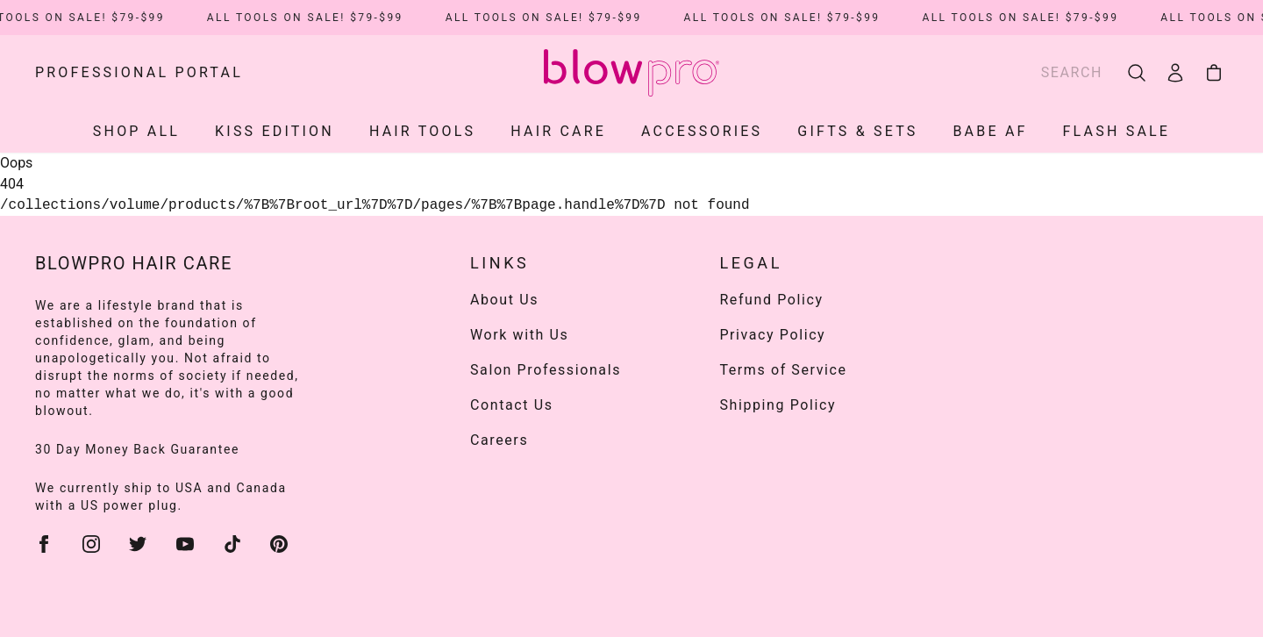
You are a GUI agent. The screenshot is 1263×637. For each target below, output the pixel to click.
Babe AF (990, 131)
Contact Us (511, 405)
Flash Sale (1117, 131)
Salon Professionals (545, 369)
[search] (1137, 73)
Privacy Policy (772, 334)
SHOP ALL (136, 131)
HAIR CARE (558, 131)
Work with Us (519, 334)
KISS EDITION (274, 131)
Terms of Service (782, 369)
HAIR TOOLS (422, 131)
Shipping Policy (777, 405)
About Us (504, 299)
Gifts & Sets (857, 131)
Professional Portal (139, 72)
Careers (499, 440)
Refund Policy (771, 299)
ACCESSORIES (701, 131)
